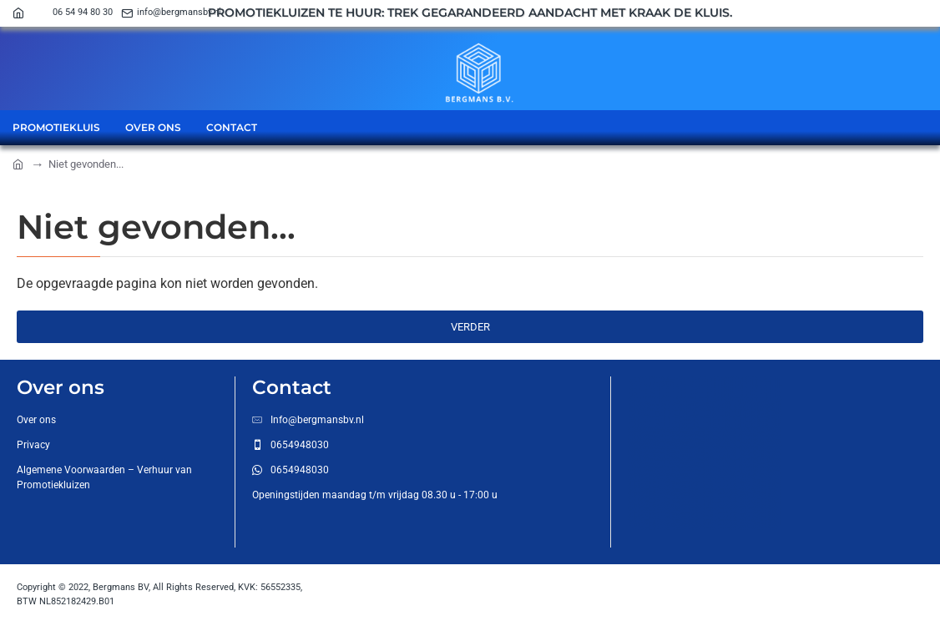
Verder (470, 327)
